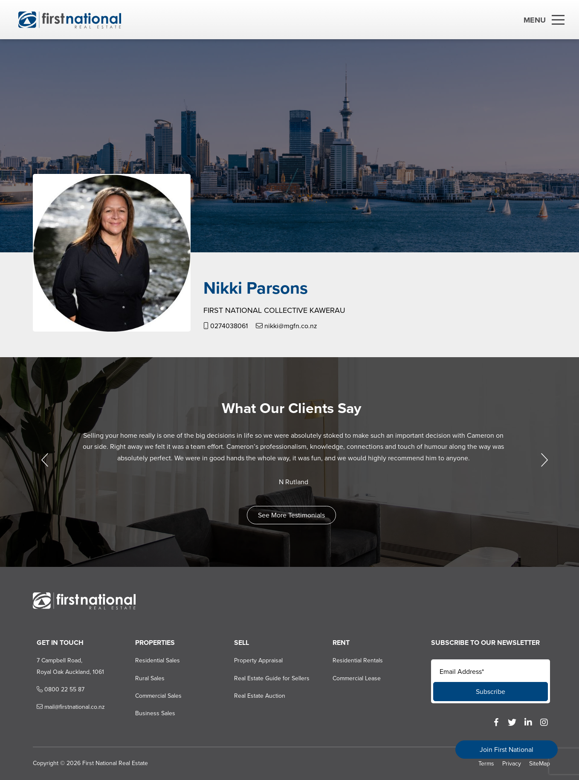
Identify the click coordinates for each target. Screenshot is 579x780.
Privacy (511, 763)
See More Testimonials (289, 515)
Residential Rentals (355, 660)
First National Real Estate (111, 763)
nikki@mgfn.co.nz (282, 326)
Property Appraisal (253, 660)
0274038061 (222, 326)
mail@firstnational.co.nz (63, 706)
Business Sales (149, 713)
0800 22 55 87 (53, 689)
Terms (486, 763)
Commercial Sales (152, 695)
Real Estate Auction (255, 695)
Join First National (506, 749)
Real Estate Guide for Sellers (267, 678)
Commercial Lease (354, 678)
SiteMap (539, 763)
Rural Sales (144, 678)
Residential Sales (151, 660)
